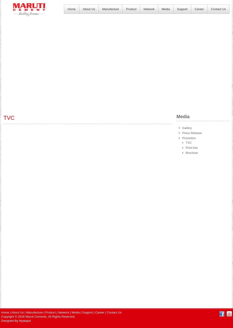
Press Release (192, 133)
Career (199, 9)
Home (72, 9)
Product (131, 9)
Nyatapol (25, 320)
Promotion (189, 138)
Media (166, 9)
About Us (89, 9)
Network (149, 9)
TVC (189, 142)
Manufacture (110, 9)
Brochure (192, 153)
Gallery (187, 128)
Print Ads (192, 147)
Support (182, 9)
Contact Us (218, 9)
